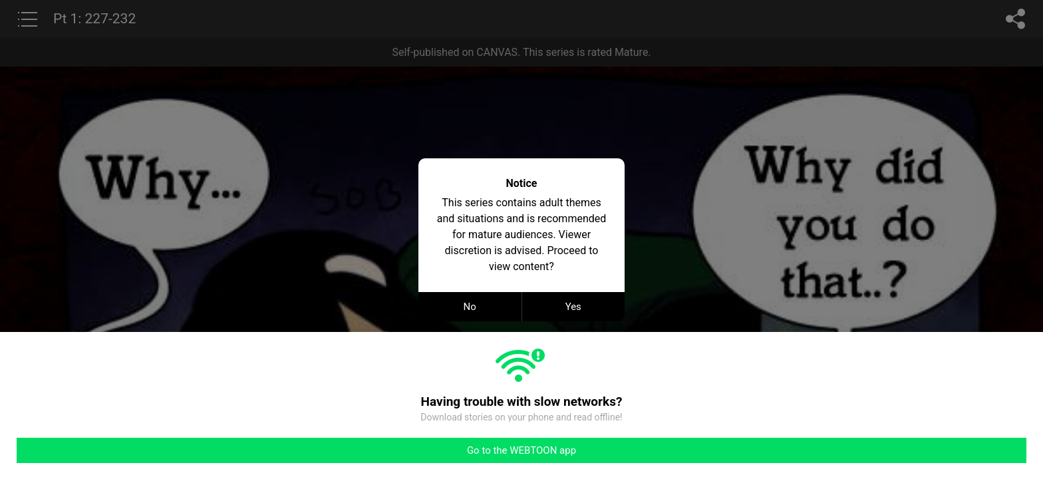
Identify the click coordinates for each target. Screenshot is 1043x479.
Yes (573, 307)
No (470, 307)
